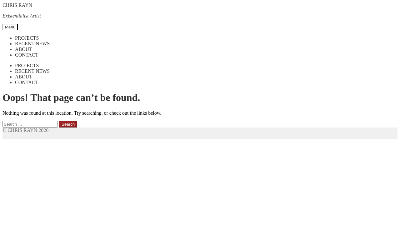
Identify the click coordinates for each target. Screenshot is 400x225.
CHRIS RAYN (17, 5)
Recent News (32, 43)
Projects (27, 38)
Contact (26, 55)
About (23, 49)
